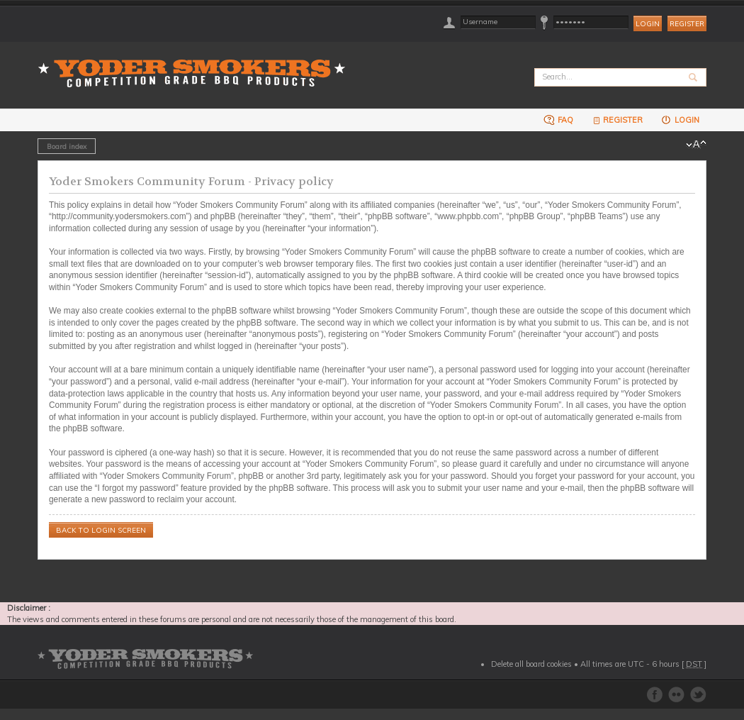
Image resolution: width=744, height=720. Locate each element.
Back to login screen (101, 530)
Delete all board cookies (531, 664)
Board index (66, 146)
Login (679, 119)
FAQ (558, 119)
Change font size (696, 144)
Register (687, 23)
